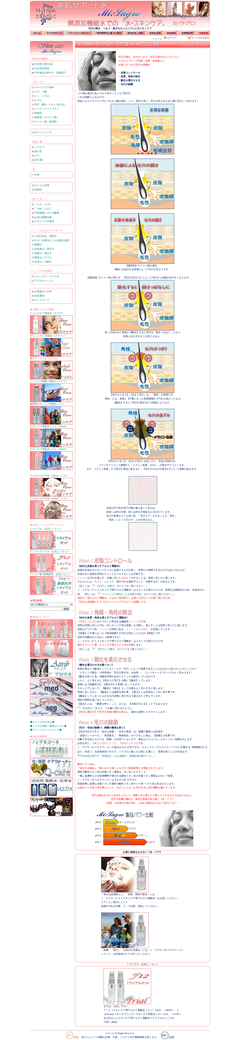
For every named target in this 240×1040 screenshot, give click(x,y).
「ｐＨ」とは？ (43, 204)
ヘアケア (39, 147)
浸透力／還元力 (43, 253)
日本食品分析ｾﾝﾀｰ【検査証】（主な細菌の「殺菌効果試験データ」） (116, 756)
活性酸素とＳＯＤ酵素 (47, 212)
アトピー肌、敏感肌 (46, 121)
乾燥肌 (38, 113)
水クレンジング (43, 132)
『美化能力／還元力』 (91, 708)
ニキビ (38, 100)
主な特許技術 (42, 68)
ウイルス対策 (42, 185)
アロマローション (44, 280)
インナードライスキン (47, 108)
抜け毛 (38, 151)
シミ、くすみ (42, 95)
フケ (37, 155)
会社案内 (39, 295)
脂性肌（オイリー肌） (47, 117)
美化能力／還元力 (44, 248)
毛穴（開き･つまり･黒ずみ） (51, 104)
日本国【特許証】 (44, 64)
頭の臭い (39, 159)
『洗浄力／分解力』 (104, 585)
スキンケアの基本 (44, 87)
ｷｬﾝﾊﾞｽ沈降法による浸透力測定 (52, 240)
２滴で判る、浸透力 (46, 236)
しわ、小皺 (41, 91)
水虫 (37, 174)
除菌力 (38, 244)
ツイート (157, 38)
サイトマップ (42, 300)
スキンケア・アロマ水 (47, 276)
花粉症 (38, 189)
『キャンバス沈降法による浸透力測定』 (121, 594)
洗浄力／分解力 (43, 261)
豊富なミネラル (43, 257)
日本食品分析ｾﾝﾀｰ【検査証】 (51, 72)
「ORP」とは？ (43, 208)
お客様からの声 (43, 291)
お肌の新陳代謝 (43, 217)
